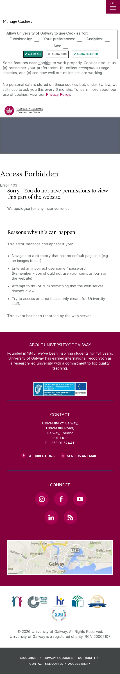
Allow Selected (87, 54)
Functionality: (20, 39)
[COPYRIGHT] (89, 658)
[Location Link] (60, 571)
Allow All (34, 54)
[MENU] (113, 7)
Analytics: (94, 39)
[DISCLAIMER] (31, 658)
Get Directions (41, 456)
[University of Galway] (24, 112)
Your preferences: (59, 39)
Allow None (59, 54)
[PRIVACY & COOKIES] (60, 658)
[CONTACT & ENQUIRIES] (48, 664)
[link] (17, 601)
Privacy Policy (58, 94)
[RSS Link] (70, 517)
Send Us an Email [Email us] (82, 456)
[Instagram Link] (42, 499)
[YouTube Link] (80, 499)
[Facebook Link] (61, 499)
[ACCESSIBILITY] (79, 664)
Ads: (57, 46)
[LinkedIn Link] (51, 517)
